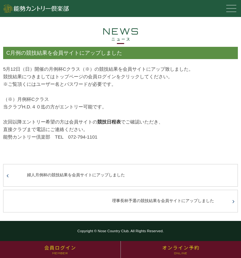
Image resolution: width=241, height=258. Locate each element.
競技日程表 (109, 121)
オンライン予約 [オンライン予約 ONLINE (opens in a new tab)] (181, 249)
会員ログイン (60, 249)
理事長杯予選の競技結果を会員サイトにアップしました (163, 200)
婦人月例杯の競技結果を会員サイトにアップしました (76, 175)
